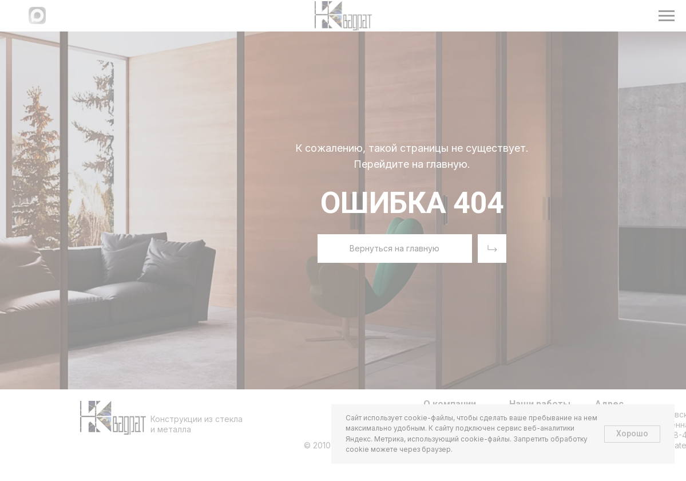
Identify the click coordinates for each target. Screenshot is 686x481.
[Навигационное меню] (667, 16)
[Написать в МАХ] (37, 21)
